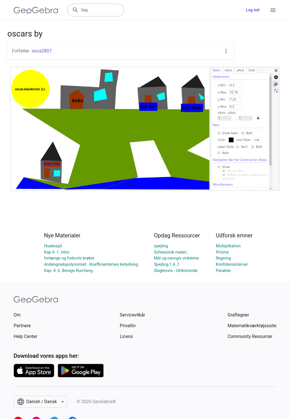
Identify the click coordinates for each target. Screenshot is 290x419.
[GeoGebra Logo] (36, 10)
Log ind (252, 10)
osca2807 (42, 51)
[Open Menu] (273, 10)
